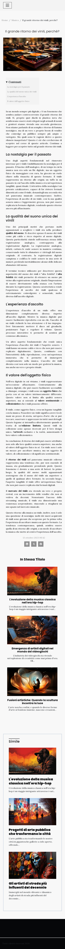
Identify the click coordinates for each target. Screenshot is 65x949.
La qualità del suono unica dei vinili (21, 92)
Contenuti (15, 82)
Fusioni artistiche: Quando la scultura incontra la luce (32, 701)
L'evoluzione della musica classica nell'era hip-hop (32, 601)
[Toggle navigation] (7, 5)
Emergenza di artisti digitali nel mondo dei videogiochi (32, 650)
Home (5, 20)
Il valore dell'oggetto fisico (18, 101)
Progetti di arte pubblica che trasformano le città (30, 832)
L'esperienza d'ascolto (16, 96)
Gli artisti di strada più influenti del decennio (28, 885)
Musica (15, 20)
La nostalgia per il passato (18, 87)
